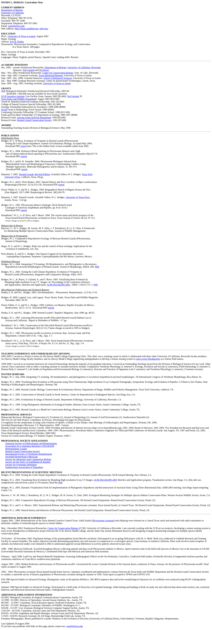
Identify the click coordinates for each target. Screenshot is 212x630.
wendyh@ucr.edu (16, 26)
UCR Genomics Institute (12, 96)
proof (23, 146)
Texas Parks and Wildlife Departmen (18, 99)
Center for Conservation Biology (57, 73)
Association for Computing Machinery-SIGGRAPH (29, 446)
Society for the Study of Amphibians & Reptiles (27, 462)
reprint (24, 156)
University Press (12, 177)
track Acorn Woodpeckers (148, 359)
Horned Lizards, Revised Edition (34, 174)
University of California (12, 12)
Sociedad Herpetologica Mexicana (21, 456)
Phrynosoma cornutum (103, 520)
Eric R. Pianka (17, 41)
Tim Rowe (44, 70)
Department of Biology (12, 10)
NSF (3, 91)
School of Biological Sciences (57, 78)
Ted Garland (28, 70)
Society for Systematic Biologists (21, 464)
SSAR (4, 109)
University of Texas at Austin (21, 36)
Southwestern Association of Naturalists (24, 467)
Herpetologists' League (16, 448)
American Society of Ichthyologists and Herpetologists (31, 443)
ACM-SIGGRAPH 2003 (58, 285)
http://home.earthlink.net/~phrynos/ (31, 28)
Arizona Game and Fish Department (34, 117)
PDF (97, 267)
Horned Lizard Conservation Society (34, 120)
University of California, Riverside (84, 67)
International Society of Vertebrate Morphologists (28, 454)
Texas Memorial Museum (51, 75)
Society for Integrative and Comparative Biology (28, 459)
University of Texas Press (78, 197)
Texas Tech (87, 174)
